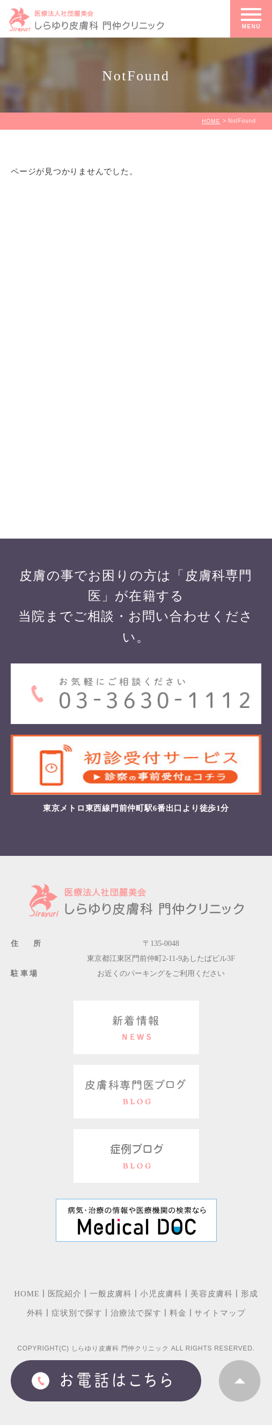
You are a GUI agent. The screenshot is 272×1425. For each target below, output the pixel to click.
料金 (178, 1313)
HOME (211, 121)
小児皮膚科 (161, 1293)
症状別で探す (77, 1313)
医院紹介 (65, 1293)
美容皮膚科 (211, 1293)
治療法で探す (136, 1313)
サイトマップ (219, 1313)
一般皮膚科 (111, 1293)
